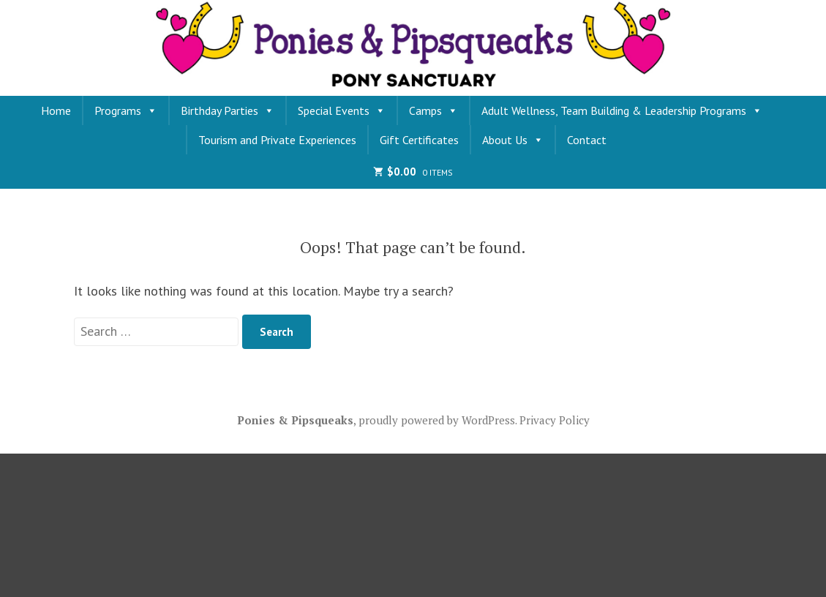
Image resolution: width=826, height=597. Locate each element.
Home (56, 110)
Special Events (342, 110)
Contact (587, 139)
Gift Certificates (419, 139)
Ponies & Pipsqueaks (295, 420)
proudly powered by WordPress (436, 420)
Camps (433, 110)
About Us (513, 139)
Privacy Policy (554, 420)
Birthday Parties (227, 110)
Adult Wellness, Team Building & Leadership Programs (621, 110)
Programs (125, 110)
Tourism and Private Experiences (277, 139)
